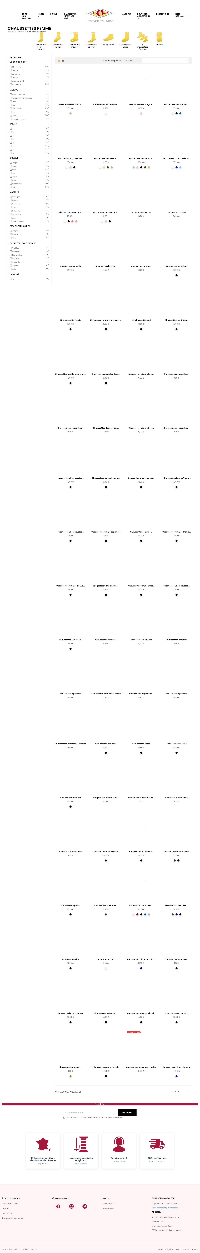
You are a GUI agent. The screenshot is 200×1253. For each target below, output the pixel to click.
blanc (29, 166)
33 (29, 139)
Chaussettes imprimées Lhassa (106, 693)
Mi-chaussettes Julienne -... (70, 158)
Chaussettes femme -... (141, 532)
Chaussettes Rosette (177, 743)
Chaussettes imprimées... (70, 693)
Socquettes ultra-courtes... (70, 478)
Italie (29, 238)
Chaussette (29, 67)
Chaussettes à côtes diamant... (177, 1067)
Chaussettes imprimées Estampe (70, 743)
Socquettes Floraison (106, 266)
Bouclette (29, 251)
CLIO (29, 101)
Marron (29, 180)
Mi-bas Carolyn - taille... (176, 905)
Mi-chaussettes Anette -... (105, 212)
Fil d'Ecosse (29, 214)
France (29, 234)
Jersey (29, 266)
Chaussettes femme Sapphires (106, 532)
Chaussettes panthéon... (176, 320)
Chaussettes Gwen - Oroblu (106, 1067)
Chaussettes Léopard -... (70, 1067)
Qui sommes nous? (10, 1203)
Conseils (5, 1208)
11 (186, 1092)
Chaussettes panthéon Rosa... (106, 374)
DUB (29, 105)
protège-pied (29, 81)
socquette (29, 84)
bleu (29, 170)
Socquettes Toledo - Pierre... (176, 158)
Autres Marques (29, 94)
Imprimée (29, 262)
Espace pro (7, 1213)
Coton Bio (29, 211)
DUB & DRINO (29, 109)
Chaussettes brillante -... (106, 905)
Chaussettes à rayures (106, 640)
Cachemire (29, 204)
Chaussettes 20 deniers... (177, 959)
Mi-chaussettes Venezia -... (106, 104)
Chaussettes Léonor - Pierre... (177, 851)
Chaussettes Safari (141, 743)
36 (29, 150)
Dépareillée (29, 255)
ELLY (29, 112)
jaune (29, 177)
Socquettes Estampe (141, 266)
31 (29, 132)
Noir (29, 187)
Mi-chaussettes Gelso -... (141, 158)
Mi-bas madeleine (70, 959)
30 (29, 129)
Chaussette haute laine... (141, 905)
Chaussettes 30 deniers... (141, 851)
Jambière (29, 74)
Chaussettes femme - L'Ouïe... (176, 532)
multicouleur (29, 184)
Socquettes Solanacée (70, 266)
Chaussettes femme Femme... (106, 478)
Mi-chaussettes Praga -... (141, 104)
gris (29, 173)
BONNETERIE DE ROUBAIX (29, 98)
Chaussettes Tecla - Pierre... (106, 851)
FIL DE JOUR (29, 116)
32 (29, 136)
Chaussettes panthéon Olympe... (70, 374)
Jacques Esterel (29, 119)
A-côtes (29, 248)
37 (29, 153)
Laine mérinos (29, 221)
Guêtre (29, 70)
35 (29, 146)
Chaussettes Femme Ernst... (141, 586)
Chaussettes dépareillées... (141, 374)
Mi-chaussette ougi (141, 320)
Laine (29, 218)
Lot (29, 279)
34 (29, 143)
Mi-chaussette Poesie (70, 320)
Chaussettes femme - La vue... (70, 586)
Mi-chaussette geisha (176, 266)
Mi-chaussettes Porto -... (70, 212)
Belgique (29, 231)
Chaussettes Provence (106, 743)
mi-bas (29, 77)
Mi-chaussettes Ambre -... (176, 104)
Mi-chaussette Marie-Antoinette (106, 320)
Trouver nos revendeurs (12, 1218)
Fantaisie (29, 259)
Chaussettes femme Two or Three (177, 478)
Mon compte (108, 1203)
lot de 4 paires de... (106, 959)
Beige (29, 163)
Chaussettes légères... (70, 905)
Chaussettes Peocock (70, 797)
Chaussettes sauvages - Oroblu (141, 1067)
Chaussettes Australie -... (176, 1013)
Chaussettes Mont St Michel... (141, 1013)
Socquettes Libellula (141, 212)
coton (29, 207)
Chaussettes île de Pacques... (70, 1013)
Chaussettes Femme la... (70, 640)
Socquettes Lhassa (176, 212)
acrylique (29, 197)
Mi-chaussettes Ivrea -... (70, 104)
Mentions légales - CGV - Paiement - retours (178, 1249)
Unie (29, 269)
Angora (29, 200)
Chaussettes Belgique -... (106, 1013)
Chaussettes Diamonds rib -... (141, 959)
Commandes (108, 1208)
